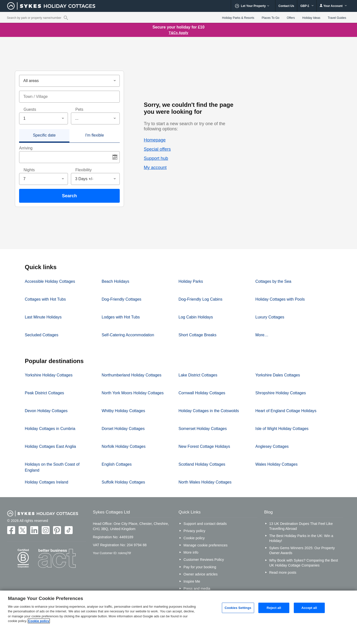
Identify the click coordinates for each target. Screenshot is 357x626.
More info (190, 552)
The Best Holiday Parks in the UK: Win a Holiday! (301, 538)
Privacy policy (194, 531)
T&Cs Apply (178, 33)
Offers (291, 18)
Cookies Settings (238, 608)
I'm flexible (94, 135)
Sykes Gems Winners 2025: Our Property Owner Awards (302, 550)
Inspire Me (191, 581)
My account (155, 167)
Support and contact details (205, 524)
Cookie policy (194, 538)
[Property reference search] (66, 17)
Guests (30, 109)
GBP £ (306, 6)
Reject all (274, 608)
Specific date (44, 135)
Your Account (333, 6)
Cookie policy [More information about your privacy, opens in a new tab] (38, 621)
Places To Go (270, 18)
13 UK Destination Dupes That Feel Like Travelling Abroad (301, 526)
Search (69, 195)
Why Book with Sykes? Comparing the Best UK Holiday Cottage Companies (303, 562)
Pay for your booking (199, 567)
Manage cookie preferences (205, 545)
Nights (29, 170)
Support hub (156, 158)
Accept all (309, 608)
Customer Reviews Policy (203, 560)
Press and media (196, 589)
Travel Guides (337, 18)
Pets (79, 109)
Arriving (25, 148)
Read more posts (283, 572)
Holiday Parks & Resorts (238, 18)
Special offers (157, 149)
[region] (178, 608)
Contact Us (286, 6)
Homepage (155, 140)
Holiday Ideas (311, 18)
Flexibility (83, 170)
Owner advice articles (200, 574)
